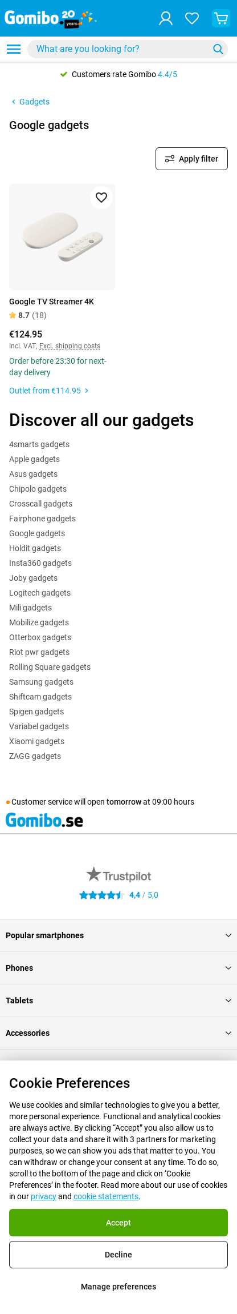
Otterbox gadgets (40, 637)
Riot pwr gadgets (39, 652)
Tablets (118, 1000)
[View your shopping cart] (221, 18)
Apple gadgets (34, 459)
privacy (43, 1196)
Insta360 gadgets (40, 563)
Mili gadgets (30, 607)
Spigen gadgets (36, 711)
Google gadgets (37, 533)
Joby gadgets (33, 577)
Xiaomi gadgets (36, 741)
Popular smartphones (118, 935)
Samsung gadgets (41, 681)
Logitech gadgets (40, 592)
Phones (118, 968)
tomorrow (124, 801)
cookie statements (105, 1196)
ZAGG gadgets (35, 756)
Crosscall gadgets (40, 503)
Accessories (118, 1033)
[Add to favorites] (101, 197)
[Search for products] (120, 49)
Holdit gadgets (35, 548)
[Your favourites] (192, 18)
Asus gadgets (33, 474)
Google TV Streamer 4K (51, 301)
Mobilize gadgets (39, 622)
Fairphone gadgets (42, 518)
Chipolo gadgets (38, 488)
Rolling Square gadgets (50, 667)
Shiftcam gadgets (40, 696)
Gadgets (29, 101)
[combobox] (127, 49)
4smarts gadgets (39, 444)
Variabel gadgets (39, 726)
